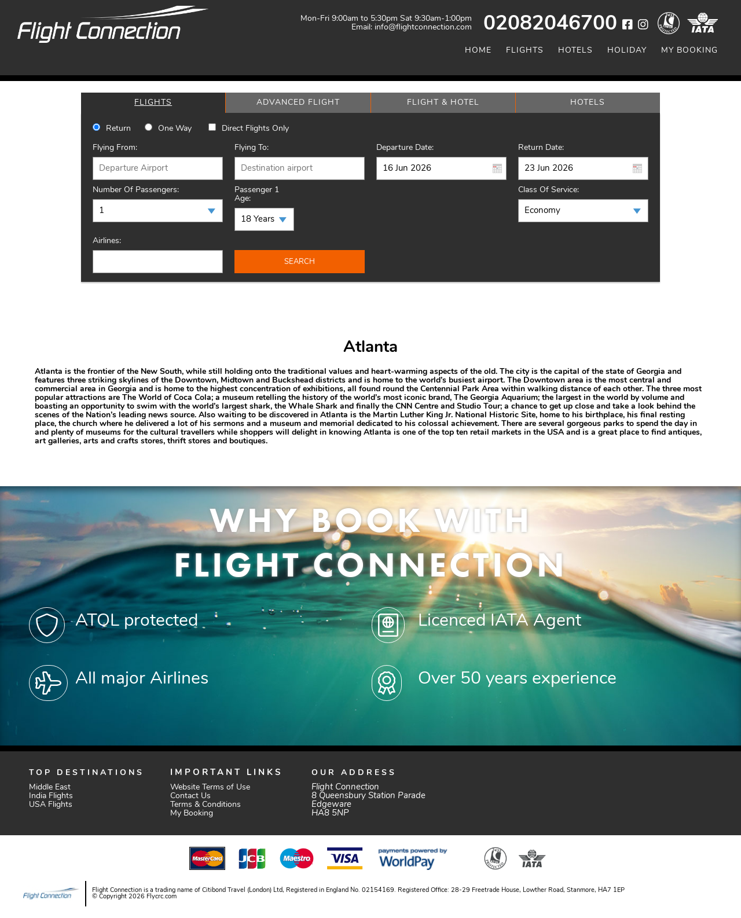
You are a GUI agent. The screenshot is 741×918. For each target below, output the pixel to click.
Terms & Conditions (205, 805)
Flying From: (115, 148)
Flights (525, 50)
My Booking (689, 50)
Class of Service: (548, 190)
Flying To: (251, 148)
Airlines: (107, 241)
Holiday (627, 50)
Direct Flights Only (255, 128)
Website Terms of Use (210, 787)
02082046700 (550, 24)
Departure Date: (405, 148)
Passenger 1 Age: (256, 194)
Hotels (575, 50)
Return (118, 128)
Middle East (50, 787)
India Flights (51, 796)
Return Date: (541, 148)
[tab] (153, 103)
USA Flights (50, 805)
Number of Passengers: (136, 190)
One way (175, 128)
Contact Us (190, 796)
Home (478, 50)
